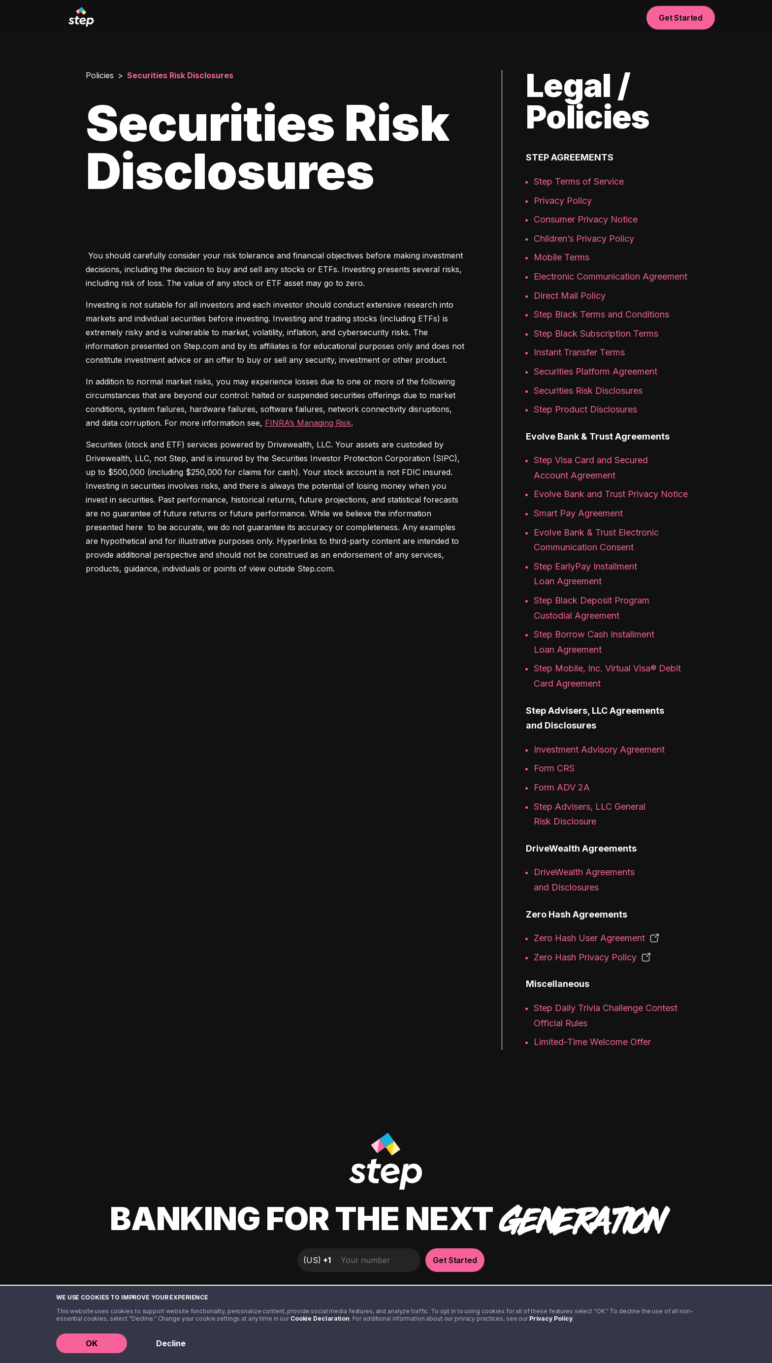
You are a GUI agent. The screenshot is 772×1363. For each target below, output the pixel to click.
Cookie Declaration (320, 1318)
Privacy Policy (551, 1318)
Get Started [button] (680, 18)
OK (91, 1343)
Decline (171, 1343)
